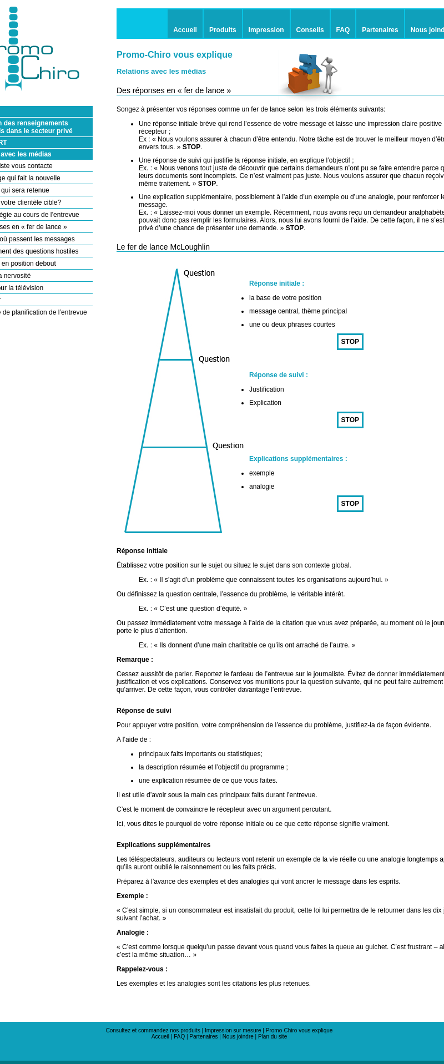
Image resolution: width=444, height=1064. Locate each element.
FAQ (179, 1036)
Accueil (161, 1036)
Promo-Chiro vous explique (299, 1030)
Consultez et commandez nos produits (153, 1030)
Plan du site (272, 1036)
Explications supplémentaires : (298, 459)
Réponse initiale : (276, 283)
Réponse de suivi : (278, 375)
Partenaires (203, 1036)
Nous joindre (238, 1036)
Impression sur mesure (233, 1030)
